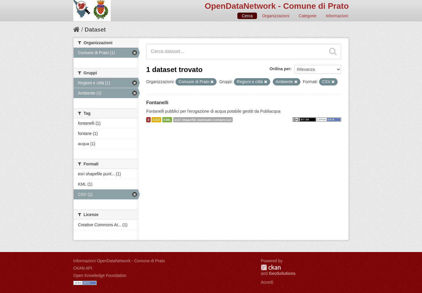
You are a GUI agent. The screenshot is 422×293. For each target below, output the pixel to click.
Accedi (267, 282)
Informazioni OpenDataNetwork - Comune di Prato (119, 260)
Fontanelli (157, 102)
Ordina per (280, 68)
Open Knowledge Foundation (99, 275)
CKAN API (82, 268)
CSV (156, 120)
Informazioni (337, 15)
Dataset (95, 29)
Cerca (247, 15)
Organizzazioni (275, 15)
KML (167, 120)
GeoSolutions (282, 273)
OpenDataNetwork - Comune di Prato (277, 6)
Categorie (307, 15)
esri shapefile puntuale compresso (203, 120)
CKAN (271, 267)
